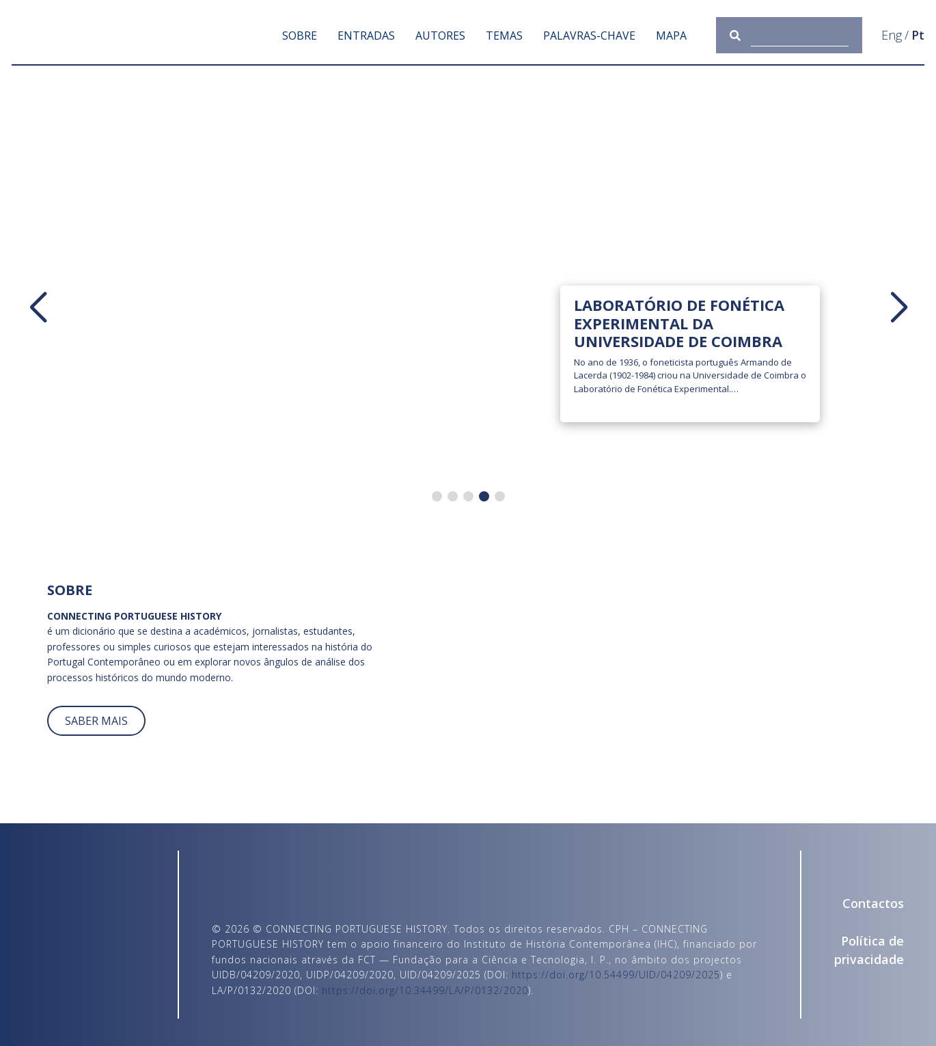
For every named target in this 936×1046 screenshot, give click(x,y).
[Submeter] (740, 35)
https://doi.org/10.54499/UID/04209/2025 (616, 974)
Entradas (366, 35)
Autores (440, 35)
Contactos (873, 903)
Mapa (671, 35)
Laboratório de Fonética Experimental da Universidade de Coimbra (679, 322)
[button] (37, 308)
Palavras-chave (589, 35)
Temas (504, 35)
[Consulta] (800, 35)
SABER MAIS (96, 720)
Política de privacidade (869, 950)
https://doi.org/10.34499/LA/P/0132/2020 (425, 990)
